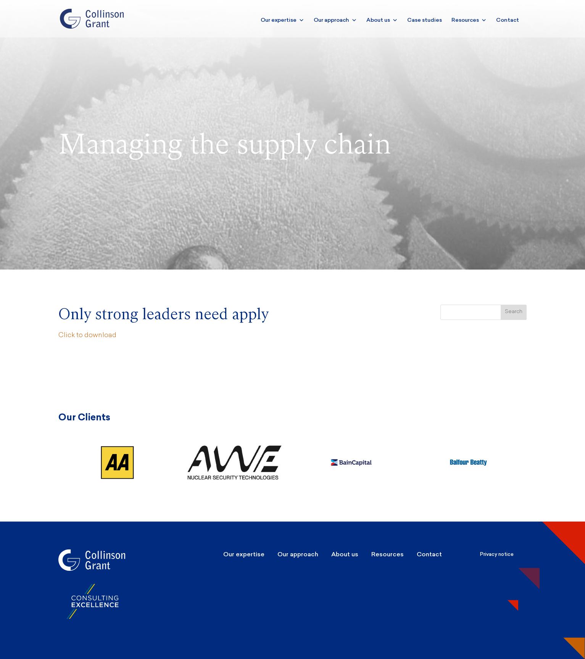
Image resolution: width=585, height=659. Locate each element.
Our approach (335, 20)
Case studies (424, 20)
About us (382, 20)
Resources (469, 20)
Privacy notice (497, 554)
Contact (507, 20)
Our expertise (282, 20)
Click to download (87, 335)
